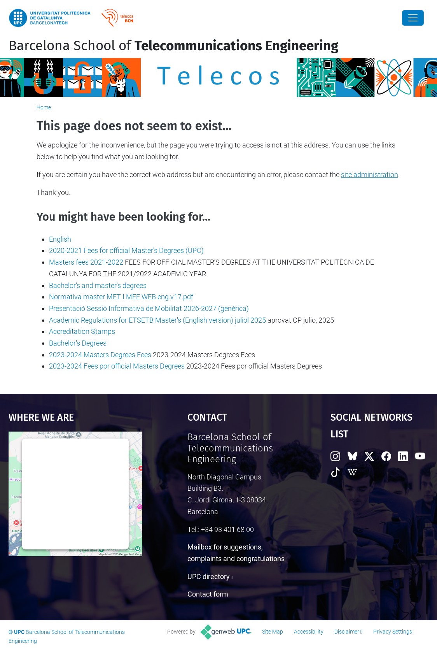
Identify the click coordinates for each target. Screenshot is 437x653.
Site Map (272, 631)
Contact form (207, 594)
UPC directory (208, 576)
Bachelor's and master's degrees (98, 285)
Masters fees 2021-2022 (86, 262)
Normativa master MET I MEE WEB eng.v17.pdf (121, 297)
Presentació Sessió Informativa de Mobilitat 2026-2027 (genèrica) (149, 308)
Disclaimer (346, 631)
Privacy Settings (392, 631)
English (60, 239)
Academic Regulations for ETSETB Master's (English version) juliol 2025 (157, 320)
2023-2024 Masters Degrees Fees (100, 355)
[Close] (413, 18)
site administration (369, 174)
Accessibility (308, 631)
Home (44, 107)
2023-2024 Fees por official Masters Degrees (117, 366)
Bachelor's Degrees (78, 343)
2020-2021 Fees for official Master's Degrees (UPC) (126, 250)
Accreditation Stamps (82, 331)
